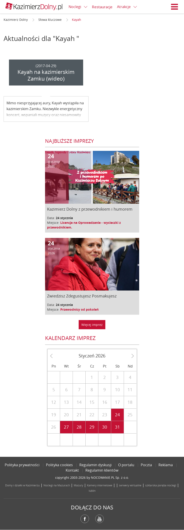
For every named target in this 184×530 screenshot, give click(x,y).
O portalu (126, 464)
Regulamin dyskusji (95, 464)
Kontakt (72, 470)
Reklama (165, 464)
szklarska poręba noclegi (160, 485)
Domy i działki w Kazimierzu (22, 485)
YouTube (99, 519)
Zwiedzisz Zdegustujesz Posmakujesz (82, 296)
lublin (92, 490)
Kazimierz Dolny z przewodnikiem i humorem (89, 209)
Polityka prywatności (22, 464)
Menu (174, 6)
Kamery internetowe (99, 485)
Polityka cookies (59, 464)
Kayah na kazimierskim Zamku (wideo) (45, 75)
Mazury (78, 485)
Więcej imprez (92, 325)
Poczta (146, 464)
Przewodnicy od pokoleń (79, 309)
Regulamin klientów (101, 470)
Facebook (84, 519)
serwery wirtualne (130, 485)
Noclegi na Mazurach (56, 485)
